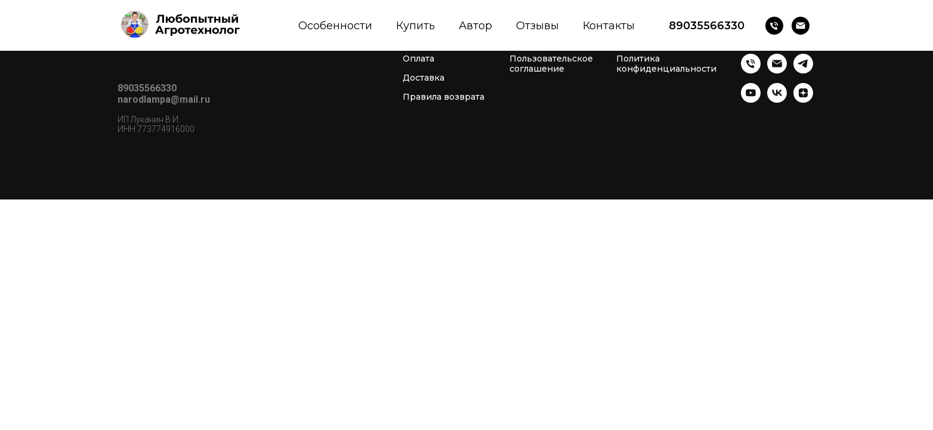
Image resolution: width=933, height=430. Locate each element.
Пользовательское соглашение (551, 64)
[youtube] (751, 99)
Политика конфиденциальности (666, 64)
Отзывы (537, 25)
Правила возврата (443, 97)
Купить (415, 25)
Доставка (423, 78)
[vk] (777, 99)
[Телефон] (774, 26)
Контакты (609, 25)
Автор (475, 25)
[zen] (803, 99)
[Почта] (801, 26)
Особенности (335, 25)
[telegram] (803, 70)
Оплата (418, 59)
